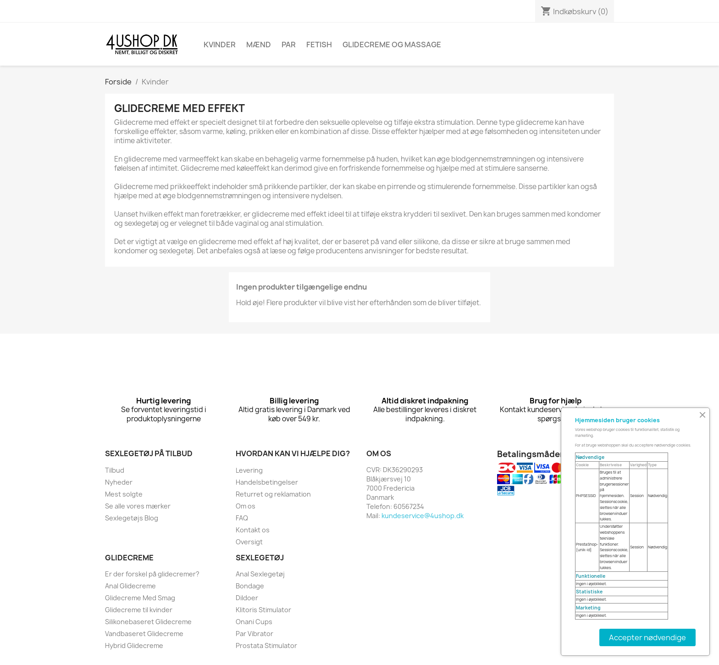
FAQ (242, 518)
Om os (245, 506)
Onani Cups (254, 621)
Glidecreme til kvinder (138, 609)
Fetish (319, 44)
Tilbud (114, 470)
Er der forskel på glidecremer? (152, 574)
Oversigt (249, 541)
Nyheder (119, 482)
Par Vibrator (254, 633)
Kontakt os (253, 529)
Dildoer (247, 597)
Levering (249, 470)
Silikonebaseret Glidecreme (148, 621)
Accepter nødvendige (647, 637)
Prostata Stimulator (266, 645)
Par (289, 44)
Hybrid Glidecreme (134, 645)
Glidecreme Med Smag (140, 597)
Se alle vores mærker (138, 506)
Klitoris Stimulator (263, 609)
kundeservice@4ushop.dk (423, 515)
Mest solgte (124, 494)
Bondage (250, 585)
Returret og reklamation (273, 494)
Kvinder (220, 44)
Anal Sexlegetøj (260, 574)
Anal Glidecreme (130, 585)
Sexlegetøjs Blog (131, 518)
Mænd (258, 44)
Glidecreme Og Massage (392, 44)
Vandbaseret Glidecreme (144, 633)
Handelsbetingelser (267, 482)
